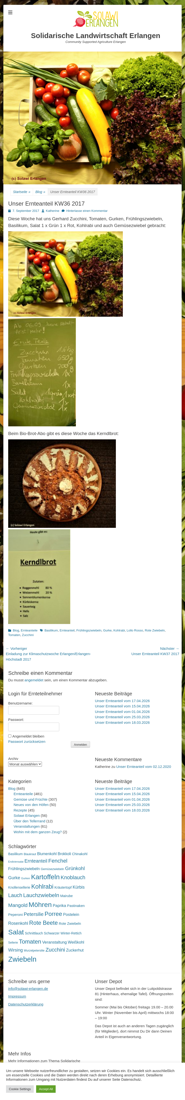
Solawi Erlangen (27, 815)
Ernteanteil (67, 630)
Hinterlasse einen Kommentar (86, 211)
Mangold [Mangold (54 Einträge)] (17, 905)
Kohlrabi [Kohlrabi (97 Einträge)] (42, 886)
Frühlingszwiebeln (88, 630)
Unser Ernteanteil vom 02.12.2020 (143, 767)
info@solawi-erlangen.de (28, 988)
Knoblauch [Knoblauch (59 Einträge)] (73, 877)
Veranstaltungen (27, 826)
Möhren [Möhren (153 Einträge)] (40, 904)
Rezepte (20, 810)
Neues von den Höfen (31, 805)
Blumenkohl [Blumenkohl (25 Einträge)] (47, 854)
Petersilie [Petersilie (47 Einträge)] (34, 914)
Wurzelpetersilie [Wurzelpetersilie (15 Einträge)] (34, 950)
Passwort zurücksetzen (26, 741)
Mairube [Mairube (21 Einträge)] (66, 896)
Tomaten (14, 635)
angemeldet (34, 680)
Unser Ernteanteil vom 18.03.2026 (122, 722)
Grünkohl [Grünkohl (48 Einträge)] (75, 868)
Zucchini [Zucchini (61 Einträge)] (55, 950)
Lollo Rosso (135, 630)
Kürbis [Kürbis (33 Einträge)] (79, 887)
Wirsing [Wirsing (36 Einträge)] (15, 950)
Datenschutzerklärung (25, 1004)
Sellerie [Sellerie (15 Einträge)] (13, 942)
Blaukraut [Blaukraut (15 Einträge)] (30, 854)
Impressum (17, 996)
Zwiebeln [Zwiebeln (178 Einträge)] (22, 959)
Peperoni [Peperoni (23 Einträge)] (15, 914)
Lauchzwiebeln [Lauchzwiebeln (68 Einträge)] (41, 895)
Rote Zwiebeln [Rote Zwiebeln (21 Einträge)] (70, 924)
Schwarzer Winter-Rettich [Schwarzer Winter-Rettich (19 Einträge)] (62, 933)
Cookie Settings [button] (20, 1089)
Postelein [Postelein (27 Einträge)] (71, 914)
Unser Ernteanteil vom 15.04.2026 (122, 706)
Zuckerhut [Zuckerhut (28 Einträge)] (75, 950)
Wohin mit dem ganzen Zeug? (38, 832)
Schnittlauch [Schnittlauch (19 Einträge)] (34, 933)
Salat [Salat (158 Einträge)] (16, 932)
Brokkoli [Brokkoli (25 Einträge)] (64, 854)
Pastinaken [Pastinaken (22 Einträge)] (76, 906)
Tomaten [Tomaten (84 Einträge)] (30, 941)
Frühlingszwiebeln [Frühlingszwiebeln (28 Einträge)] (24, 868)
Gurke (107, 630)
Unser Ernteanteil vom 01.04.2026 (122, 712)
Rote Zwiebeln (155, 630)
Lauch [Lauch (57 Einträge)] (15, 895)
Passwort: (16, 720)
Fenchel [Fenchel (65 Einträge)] (57, 861)
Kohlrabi (119, 630)
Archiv (13, 759)
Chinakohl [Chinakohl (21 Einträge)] (79, 854)
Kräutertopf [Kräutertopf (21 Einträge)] (63, 887)
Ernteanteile (29, 630)
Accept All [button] (46, 1089)
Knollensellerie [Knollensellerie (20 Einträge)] (19, 887)
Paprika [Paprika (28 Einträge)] (59, 905)
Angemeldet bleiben (28, 736)
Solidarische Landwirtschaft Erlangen (95, 36)
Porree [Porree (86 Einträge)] (53, 914)
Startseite (21, 192)
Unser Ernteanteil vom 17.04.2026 (122, 701)
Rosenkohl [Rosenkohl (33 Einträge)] (18, 923)
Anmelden (80, 744)
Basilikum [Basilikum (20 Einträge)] (15, 854)
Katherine (52, 211)
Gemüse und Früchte (31, 799)
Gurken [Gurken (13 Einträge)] (25, 878)
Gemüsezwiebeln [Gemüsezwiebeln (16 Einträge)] (52, 869)
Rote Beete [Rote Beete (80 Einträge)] (43, 922)
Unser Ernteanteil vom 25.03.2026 (122, 717)
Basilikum (51, 630)
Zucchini (27, 635)
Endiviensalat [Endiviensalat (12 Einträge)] (15, 861)
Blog (40, 192)
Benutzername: (20, 703)
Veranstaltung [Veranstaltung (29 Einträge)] (54, 942)
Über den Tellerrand (29, 821)
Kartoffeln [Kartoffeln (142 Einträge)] (45, 877)
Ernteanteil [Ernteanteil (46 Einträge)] (36, 861)
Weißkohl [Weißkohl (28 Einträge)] (76, 942)
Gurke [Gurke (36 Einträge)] (14, 877)
